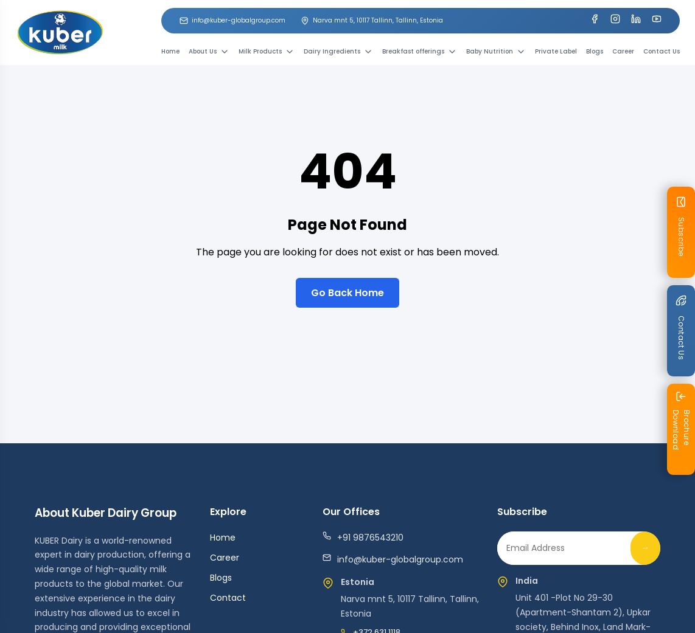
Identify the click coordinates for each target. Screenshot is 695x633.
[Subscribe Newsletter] (681, 232)
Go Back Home (347, 293)
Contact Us (661, 51)
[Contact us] (681, 330)
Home (170, 51)
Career (623, 51)
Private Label (556, 51)
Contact (228, 598)
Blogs (594, 51)
